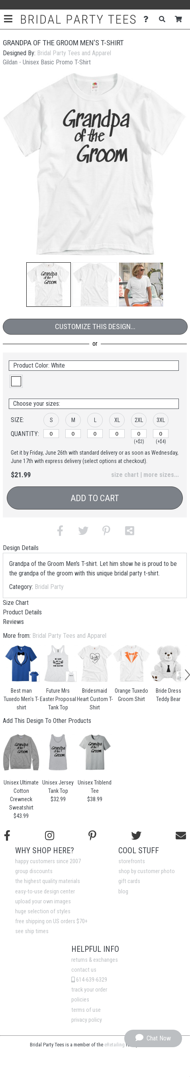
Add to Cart (95, 498)
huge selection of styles (43, 911)
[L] (95, 433)
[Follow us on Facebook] (7, 836)
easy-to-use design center (45, 891)
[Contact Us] (148, 19)
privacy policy (86, 1020)
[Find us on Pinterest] (92, 836)
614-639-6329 (89, 979)
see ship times (32, 931)
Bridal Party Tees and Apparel (74, 53)
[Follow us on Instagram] (49, 836)
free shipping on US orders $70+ (51, 921)
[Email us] (181, 836)
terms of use (86, 1010)
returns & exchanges (94, 960)
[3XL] (160, 433)
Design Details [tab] (21, 548)
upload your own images (43, 901)
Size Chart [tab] (16, 602)
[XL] (117, 433)
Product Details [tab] (22, 612)
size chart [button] (125, 474)
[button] (49, 284)
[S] (51, 433)
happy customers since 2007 (48, 861)
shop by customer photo (146, 871)
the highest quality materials (47, 881)
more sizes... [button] (161, 474)
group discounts (34, 871)
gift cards (129, 881)
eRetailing (114, 1045)
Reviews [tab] (13, 622)
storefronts (131, 861)
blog (123, 891)
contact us (83, 970)
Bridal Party (49, 587)
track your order (89, 989)
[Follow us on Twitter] (136, 836)
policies (80, 999)
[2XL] (139, 433)
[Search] (164, 19)
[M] (73, 433)
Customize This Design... (95, 326)
